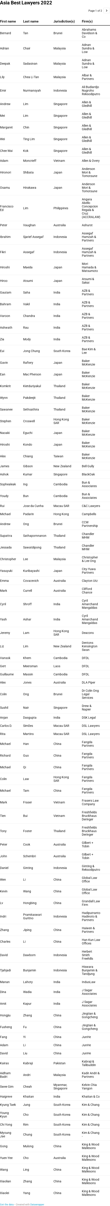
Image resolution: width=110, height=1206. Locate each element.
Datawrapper (37, 1204)
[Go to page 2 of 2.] (106, 10)
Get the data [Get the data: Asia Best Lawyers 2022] (7, 1204)
